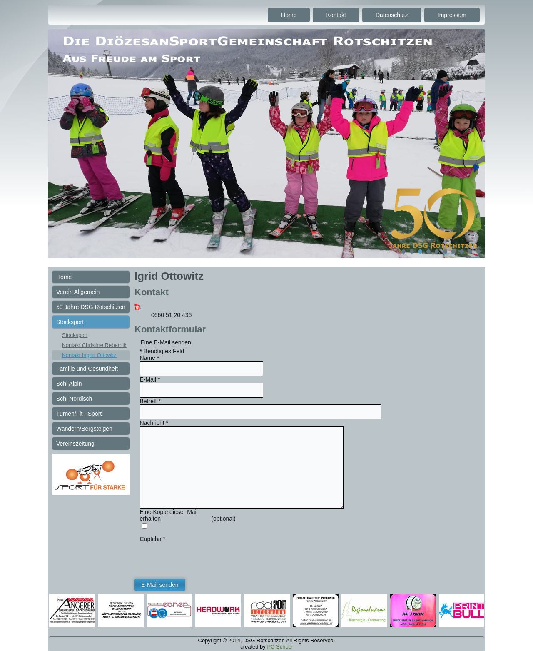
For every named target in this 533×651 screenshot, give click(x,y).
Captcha (153, 539)
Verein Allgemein (78, 292)
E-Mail (150, 379)
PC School (279, 647)
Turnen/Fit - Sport (79, 413)
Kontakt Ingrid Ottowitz (89, 355)
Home (288, 15)
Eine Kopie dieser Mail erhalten (169, 515)
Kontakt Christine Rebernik (94, 345)
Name (149, 357)
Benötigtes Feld (162, 351)
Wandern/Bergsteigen (84, 428)
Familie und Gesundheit (87, 368)
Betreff (150, 401)
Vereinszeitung (75, 443)
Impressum (452, 15)
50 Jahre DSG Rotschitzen (90, 307)
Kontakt (336, 15)
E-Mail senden (160, 584)
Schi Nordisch (74, 398)
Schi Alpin (69, 383)
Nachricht (154, 422)
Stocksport (70, 322)
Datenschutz (392, 15)
